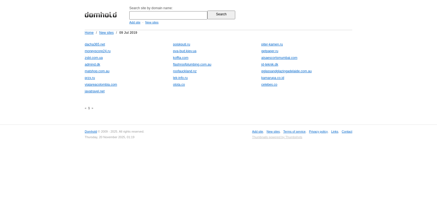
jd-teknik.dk (269, 64)
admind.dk (92, 64)
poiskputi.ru (181, 44)
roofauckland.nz (185, 71)
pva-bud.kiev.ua (184, 51)
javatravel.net (95, 91)
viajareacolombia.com (101, 85)
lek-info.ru (180, 78)
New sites (152, 22)
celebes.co (269, 85)
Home (89, 33)
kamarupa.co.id (272, 78)
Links (334, 131)
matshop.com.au (97, 71)
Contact (347, 131)
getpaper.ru (269, 51)
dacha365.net (95, 44)
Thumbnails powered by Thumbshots (277, 137)
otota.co (179, 85)
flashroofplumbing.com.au (192, 64)
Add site (134, 22)
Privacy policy (318, 131)
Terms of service (294, 131)
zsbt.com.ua (94, 58)
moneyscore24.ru (98, 51)
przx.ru (90, 78)
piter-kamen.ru (272, 44)
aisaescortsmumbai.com (279, 58)
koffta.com (180, 58)
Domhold (91, 131)
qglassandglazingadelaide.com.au (286, 71)
